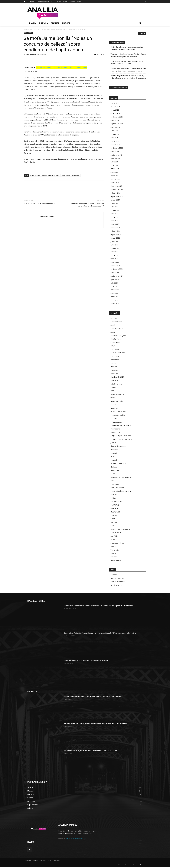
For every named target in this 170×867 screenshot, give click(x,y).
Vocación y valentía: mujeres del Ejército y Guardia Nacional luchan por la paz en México (128, 55)
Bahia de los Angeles (118, 335)
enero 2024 (115, 182)
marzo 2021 (115, 297)
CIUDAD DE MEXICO (118, 353)
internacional (115, 429)
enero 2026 (115, 110)
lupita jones (75, 175)
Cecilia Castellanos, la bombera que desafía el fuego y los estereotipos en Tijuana (127, 48)
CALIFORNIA (115, 342)
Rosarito (114, 515)
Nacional (114, 467)
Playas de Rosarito (117, 488)
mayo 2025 (115, 134)
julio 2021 (114, 283)
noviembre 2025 (117, 117)
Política (113, 498)
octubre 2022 (116, 231)
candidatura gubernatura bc (50, 175)
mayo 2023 (115, 210)
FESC (112, 391)
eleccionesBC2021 (117, 377)
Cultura (113, 363)
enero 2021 (115, 304)
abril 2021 (114, 293)
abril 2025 (114, 138)
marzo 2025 (115, 141)
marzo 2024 (115, 176)
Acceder (114, 575)
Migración (114, 460)
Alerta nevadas (116, 322)
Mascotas (114, 449)
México (113, 456)
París (112, 481)
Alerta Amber (115, 318)
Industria (114, 418)
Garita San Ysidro (117, 401)
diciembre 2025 (116, 113)
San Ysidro (114, 536)
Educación (114, 373)
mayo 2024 (115, 169)
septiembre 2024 (117, 155)
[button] (140, 23)
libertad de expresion (119, 446)
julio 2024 (114, 162)
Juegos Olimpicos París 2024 (121, 436)
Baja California (34, 29)
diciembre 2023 (116, 186)
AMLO (113, 325)
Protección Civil (116, 501)
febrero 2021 (115, 300)
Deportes (114, 366)
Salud (113, 519)
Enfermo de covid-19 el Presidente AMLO (39, 203)
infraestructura (116, 422)
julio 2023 (114, 203)
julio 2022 (114, 241)
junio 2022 (114, 245)
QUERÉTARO (115, 512)
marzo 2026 (115, 103)
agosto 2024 (115, 158)
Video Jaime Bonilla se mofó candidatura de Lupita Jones (61, 67)
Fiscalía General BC (118, 394)
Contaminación (116, 356)
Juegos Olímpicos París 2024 (121, 439)
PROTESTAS (115, 505)
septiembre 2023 (117, 196)
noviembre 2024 (117, 148)
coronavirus (115, 360)
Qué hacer (114, 508)
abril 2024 (114, 172)
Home (25, 29)
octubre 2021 (116, 272)
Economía (114, 370)
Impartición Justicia (118, 415)
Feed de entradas (117, 578)
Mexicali (114, 453)
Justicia (113, 443)
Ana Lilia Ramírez (31, 54)
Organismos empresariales (121, 477)
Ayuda (113, 332)
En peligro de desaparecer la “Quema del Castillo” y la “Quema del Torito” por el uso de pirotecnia (98, 606)
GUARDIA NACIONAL (118, 411)
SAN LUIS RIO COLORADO (120, 529)
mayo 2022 (115, 248)
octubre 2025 (116, 120)
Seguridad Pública (117, 543)
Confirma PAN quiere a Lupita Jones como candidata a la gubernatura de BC (87, 204)
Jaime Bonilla (115, 432)
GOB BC (114, 405)
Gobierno (114, 408)
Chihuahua (115, 349)
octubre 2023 (116, 193)
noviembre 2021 (117, 269)
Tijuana (113, 553)
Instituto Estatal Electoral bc (121, 425)
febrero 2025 (115, 144)
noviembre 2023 (117, 189)
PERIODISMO (115, 484)
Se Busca (114, 539)
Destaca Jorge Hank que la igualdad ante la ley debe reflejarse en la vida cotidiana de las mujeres (128, 77)
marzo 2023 (115, 217)
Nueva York (115, 470)
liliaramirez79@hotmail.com (76, 838)
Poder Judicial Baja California (121, 491)
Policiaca (114, 494)
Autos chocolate (116, 328)
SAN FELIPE (115, 526)
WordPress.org (116, 585)
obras (113, 474)
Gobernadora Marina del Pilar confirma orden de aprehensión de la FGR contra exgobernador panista (100, 633)
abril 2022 (114, 252)
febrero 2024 (115, 179)
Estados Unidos (116, 384)
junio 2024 (114, 165)
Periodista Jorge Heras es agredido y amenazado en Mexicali (86, 660)
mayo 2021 (115, 290)
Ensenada (114, 380)
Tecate (113, 546)
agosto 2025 (115, 127)
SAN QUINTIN (116, 532)
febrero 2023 (115, 221)
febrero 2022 (115, 259)
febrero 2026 (115, 106)
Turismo (114, 557)
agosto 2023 (115, 200)
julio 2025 (114, 131)
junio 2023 (114, 207)
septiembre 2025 (117, 124)
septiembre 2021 (117, 276)
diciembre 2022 (116, 227)
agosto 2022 (115, 238)
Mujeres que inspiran (118, 463)
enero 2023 (115, 224)
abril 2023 (114, 214)
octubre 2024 (116, 151)
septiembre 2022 (117, 234)
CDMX (113, 346)
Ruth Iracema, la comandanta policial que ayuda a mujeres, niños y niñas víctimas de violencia (128, 70)
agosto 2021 (115, 279)
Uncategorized (116, 560)
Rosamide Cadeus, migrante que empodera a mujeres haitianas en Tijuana (127, 62)
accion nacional (35, 175)
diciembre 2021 (116, 265)
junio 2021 (114, 286)
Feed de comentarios (118, 582)
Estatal (113, 387)
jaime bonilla (66, 175)
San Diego (114, 522)
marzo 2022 (115, 255)
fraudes (113, 398)
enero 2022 (115, 262)
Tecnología (115, 550)
